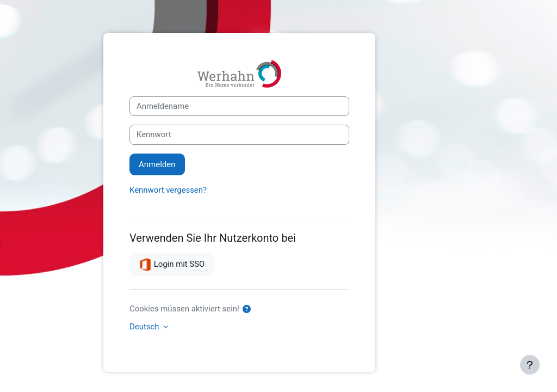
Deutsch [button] (145, 327)
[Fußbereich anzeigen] (530, 365)
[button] (249, 309)
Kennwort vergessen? (168, 190)
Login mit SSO (172, 264)
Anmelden (157, 164)
